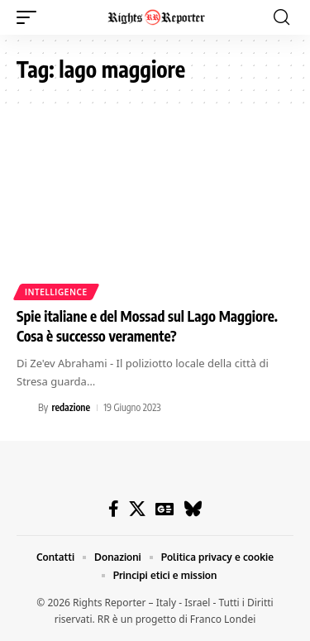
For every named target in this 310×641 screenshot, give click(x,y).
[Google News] (164, 509)
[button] (31, 17)
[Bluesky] (193, 509)
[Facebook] (113, 509)
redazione (70, 407)
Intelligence (56, 292)
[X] (137, 509)
